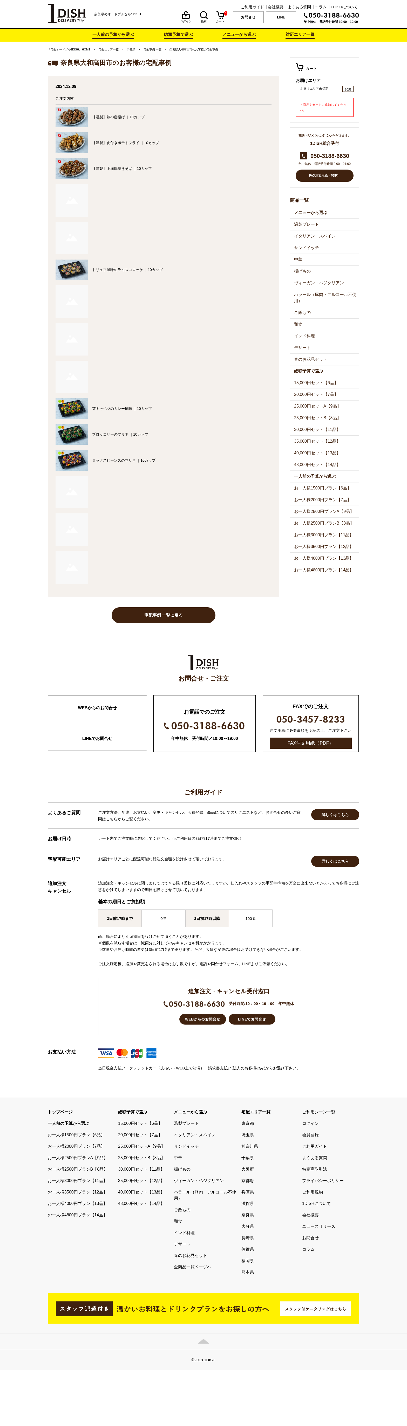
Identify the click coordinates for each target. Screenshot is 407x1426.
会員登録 (310, 1190)
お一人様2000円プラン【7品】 (322, 500)
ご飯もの (302, 312)
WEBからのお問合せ (97, 708)
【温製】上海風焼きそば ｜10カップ (122, 168)
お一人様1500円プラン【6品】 (322, 488)
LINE (281, 17)
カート (220, 20)
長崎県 (247, 1293)
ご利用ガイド (252, 7)
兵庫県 (247, 1248)
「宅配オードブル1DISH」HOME (69, 49)
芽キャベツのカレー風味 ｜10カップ (122, 408)
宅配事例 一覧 (152, 49)
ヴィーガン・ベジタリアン (319, 283)
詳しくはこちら (335, 870)
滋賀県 (247, 1259)
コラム (321, 7)
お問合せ (248, 17)
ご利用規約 (312, 1248)
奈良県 (131, 49)
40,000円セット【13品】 (317, 453)
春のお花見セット (310, 359)
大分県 (247, 1282)
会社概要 (275, 7)
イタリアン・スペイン (315, 236)
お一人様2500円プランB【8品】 (324, 523)
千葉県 (247, 1213)
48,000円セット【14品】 (317, 464)
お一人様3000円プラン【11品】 (324, 535)
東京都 (247, 1179)
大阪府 (247, 1225)
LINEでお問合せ (97, 738)
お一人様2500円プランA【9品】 (324, 511)
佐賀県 (247, 1305)
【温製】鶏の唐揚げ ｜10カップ (118, 117)
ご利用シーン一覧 (318, 1167)
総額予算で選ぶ (178, 34)
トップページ (60, 1167)
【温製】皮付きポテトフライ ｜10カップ (125, 143)
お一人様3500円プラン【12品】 (324, 546)
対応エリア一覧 (300, 34)
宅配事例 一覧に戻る (163, 615)
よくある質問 (299, 7)
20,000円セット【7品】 (316, 394)
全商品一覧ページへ (192, 1322)
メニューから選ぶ (239, 34)
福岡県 (247, 1316)
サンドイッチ (306, 248)
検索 (204, 20)
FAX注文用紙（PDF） (324, 175)
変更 (348, 89)
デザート (302, 347)
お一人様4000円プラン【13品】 (324, 558)
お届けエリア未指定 (314, 89)
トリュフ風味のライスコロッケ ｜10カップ (127, 270)
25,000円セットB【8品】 (317, 418)
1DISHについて (344, 7)
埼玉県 (247, 1190)
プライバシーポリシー (323, 1236)
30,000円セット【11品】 (317, 429)
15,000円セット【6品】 (316, 382)
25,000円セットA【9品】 (317, 406)
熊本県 (247, 1328)
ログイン (186, 20)
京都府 (247, 1236)
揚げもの (302, 271)
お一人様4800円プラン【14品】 (324, 570)
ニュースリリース (318, 1282)
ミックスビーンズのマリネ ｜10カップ (123, 460)
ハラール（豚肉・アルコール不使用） (325, 297)
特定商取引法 (314, 1225)
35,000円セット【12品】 (317, 441)
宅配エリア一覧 (109, 49)
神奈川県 (249, 1202)
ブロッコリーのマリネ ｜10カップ (120, 434)
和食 (298, 324)
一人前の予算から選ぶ (113, 34)
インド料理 (304, 336)
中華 (298, 259)
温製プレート (306, 224)
